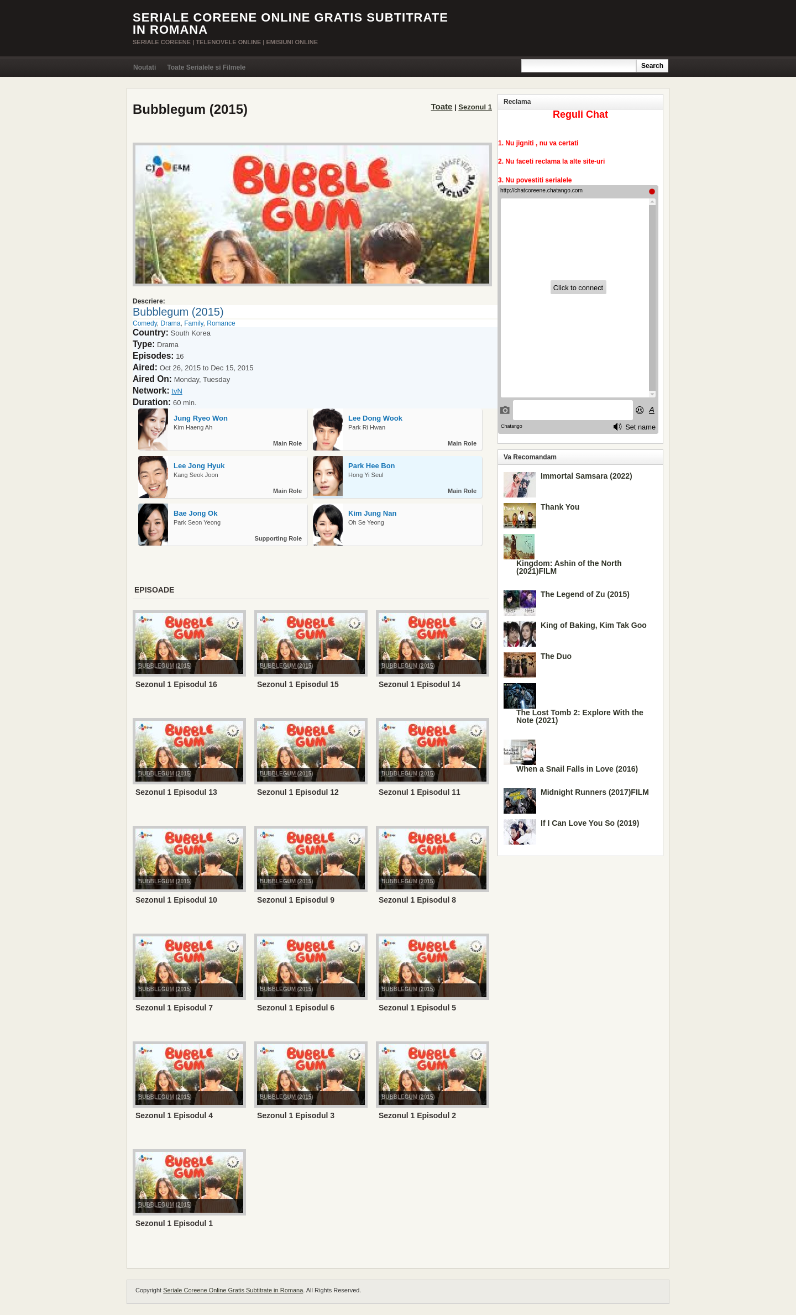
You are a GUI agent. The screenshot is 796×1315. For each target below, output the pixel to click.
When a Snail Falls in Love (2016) (577, 768)
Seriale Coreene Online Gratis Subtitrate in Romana (290, 23)
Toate (442, 106)
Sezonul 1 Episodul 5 (417, 1007)
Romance (221, 323)
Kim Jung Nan (372, 513)
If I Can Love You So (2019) (590, 823)
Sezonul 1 (475, 107)
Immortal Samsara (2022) (586, 475)
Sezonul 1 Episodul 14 (419, 684)
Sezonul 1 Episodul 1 (174, 1223)
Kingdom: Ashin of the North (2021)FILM (569, 567)
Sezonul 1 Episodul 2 (417, 1115)
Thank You (560, 506)
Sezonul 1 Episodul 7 (174, 1007)
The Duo (556, 656)
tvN (176, 391)
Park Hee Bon (371, 466)
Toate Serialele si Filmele (206, 67)
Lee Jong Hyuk (199, 466)
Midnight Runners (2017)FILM (595, 792)
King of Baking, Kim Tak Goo (594, 625)
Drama (170, 323)
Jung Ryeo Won (201, 418)
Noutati (144, 67)
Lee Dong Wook (375, 418)
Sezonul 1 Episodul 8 (417, 899)
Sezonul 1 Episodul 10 (176, 899)
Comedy (145, 323)
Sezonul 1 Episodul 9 (295, 899)
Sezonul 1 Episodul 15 (298, 684)
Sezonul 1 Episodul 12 (298, 792)
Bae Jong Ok (195, 513)
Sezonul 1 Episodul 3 (295, 1115)
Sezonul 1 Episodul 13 (176, 792)
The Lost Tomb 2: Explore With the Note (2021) (579, 716)
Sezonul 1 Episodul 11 (419, 792)
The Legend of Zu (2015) (585, 594)
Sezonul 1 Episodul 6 (295, 1007)
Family (193, 323)
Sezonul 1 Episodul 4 (174, 1115)
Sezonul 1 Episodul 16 (176, 684)
